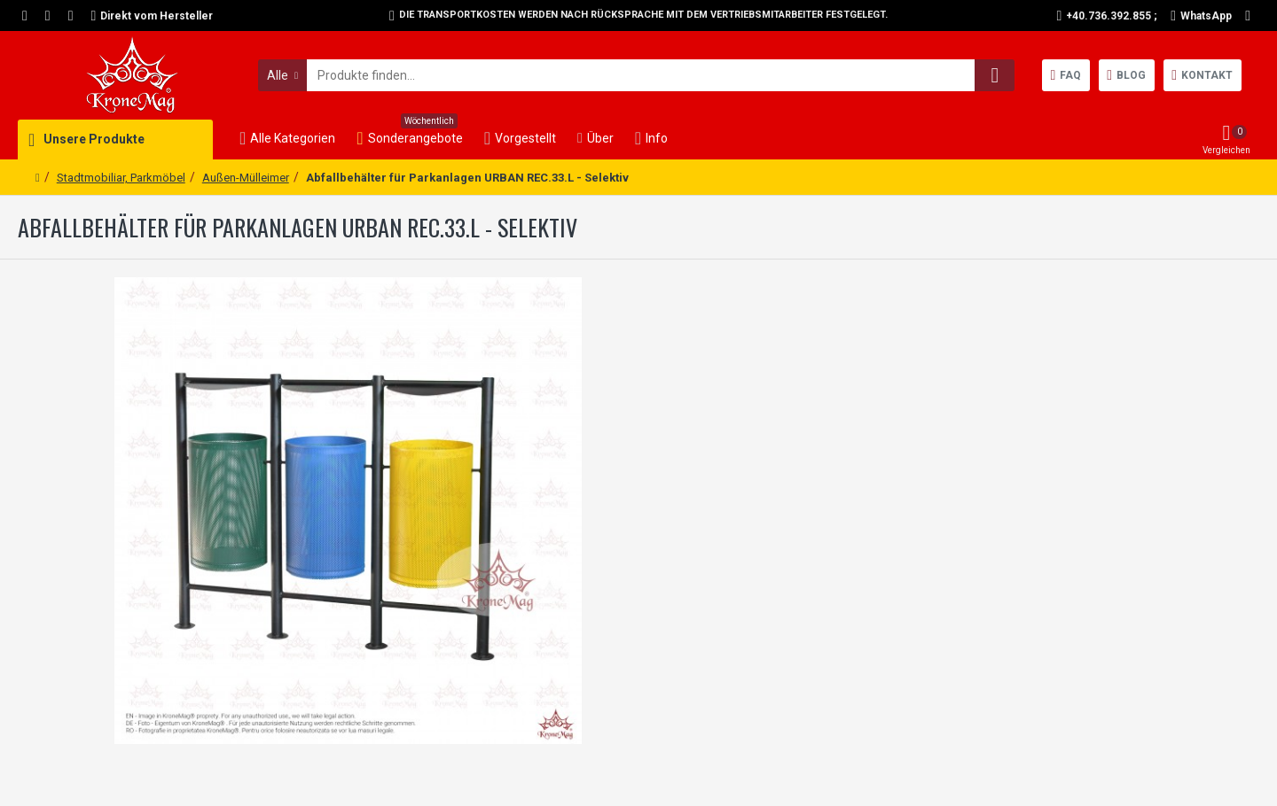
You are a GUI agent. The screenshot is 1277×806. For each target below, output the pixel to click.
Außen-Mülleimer (245, 177)
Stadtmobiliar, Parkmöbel (121, 177)
